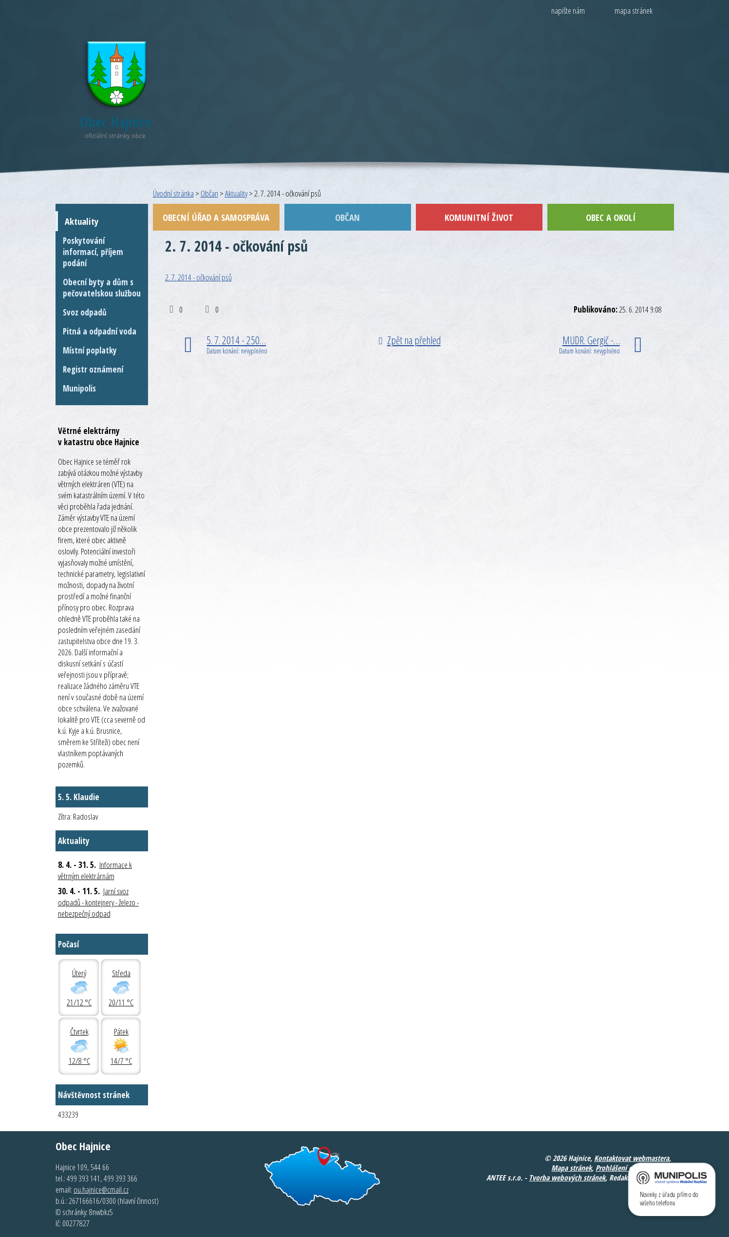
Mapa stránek (571, 1168)
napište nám (568, 10)
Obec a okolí (611, 217)
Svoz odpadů (85, 312)
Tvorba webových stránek (567, 1177)
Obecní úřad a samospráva (216, 217)
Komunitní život (479, 217)
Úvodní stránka (173, 193)
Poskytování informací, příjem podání (93, 252)
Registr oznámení (93, 369)
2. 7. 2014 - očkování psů (198, 277)
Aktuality (236, 193)
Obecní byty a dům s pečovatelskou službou (102, 287)
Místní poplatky (90, 350)
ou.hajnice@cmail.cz (101, 1189)
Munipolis (79, 388)
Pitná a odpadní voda (99, 331)
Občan (209, 193)
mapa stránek (634, 10)
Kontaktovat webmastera (631, 1158)
